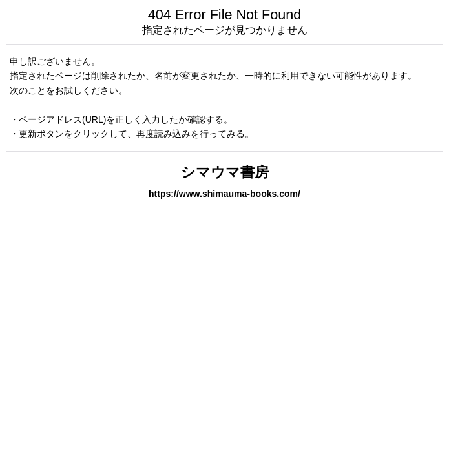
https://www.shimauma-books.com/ (224, 194)
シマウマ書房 (225, 172)
